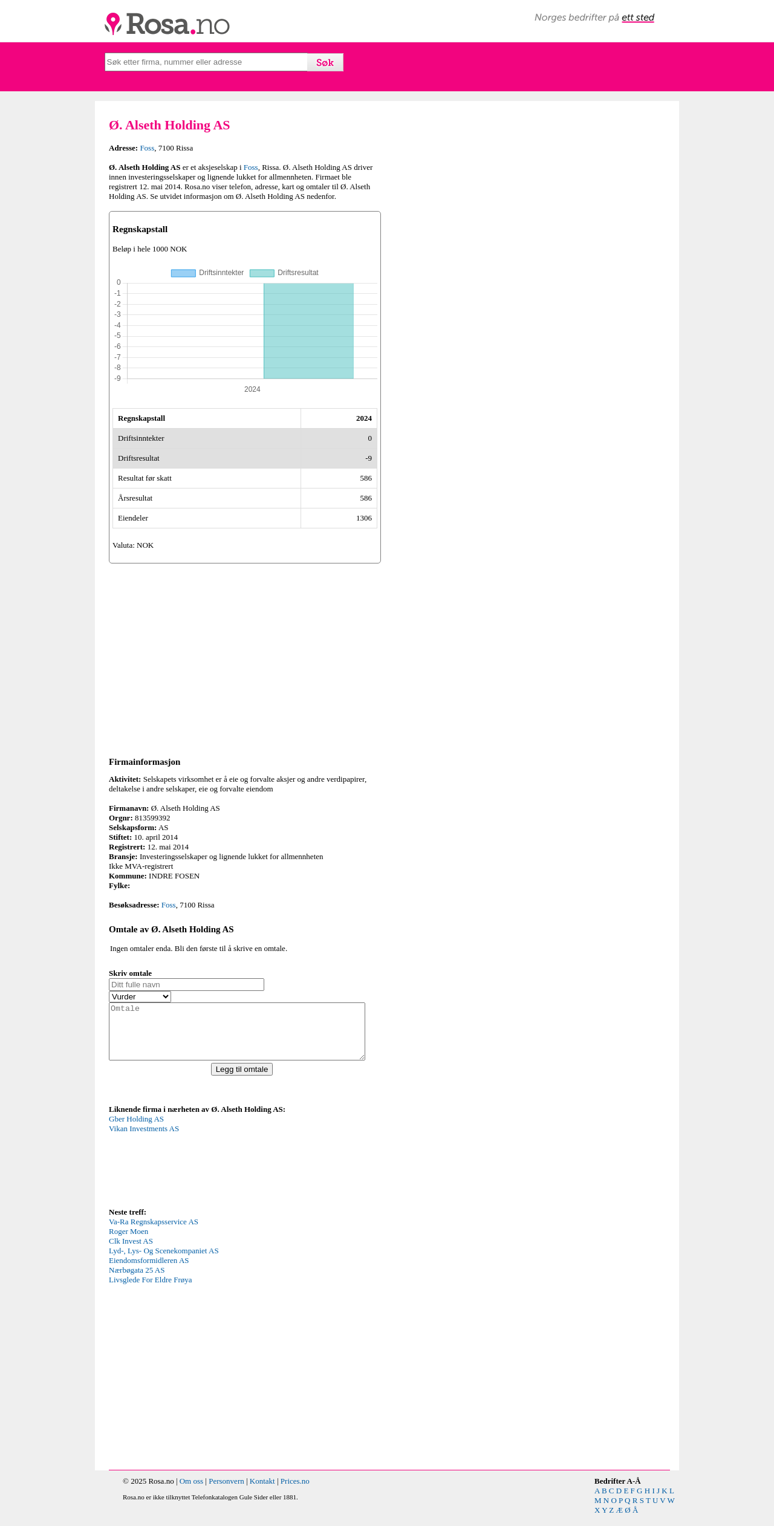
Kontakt (262, 1491)
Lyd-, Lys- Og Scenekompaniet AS (164, 1261)
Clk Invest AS (131, 1251)
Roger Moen (128, 1242)
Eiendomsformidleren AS (149, 1271)
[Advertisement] (245, 657)
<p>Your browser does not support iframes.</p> (199, 1170)
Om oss (191, 1491)
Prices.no (295, 1491)
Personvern (226, 1491)
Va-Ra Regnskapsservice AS (153, 1232)
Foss (147, 147)
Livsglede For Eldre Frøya (150, 1290)
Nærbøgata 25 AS (136, 1280)
